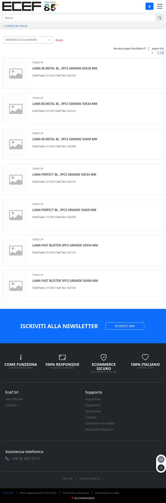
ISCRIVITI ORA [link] (125, 326)
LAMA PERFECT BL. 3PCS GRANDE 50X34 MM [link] (64, 174)
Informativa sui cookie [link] (107, 492)
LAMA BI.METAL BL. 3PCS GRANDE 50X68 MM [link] (64, 139)
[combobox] (27, 40)
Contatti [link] (11, 405)
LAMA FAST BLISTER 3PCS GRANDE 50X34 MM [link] (65, 245)
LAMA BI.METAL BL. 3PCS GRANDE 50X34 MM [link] (64, 104)
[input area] (79, 17)
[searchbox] (50, 45)
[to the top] (161, 467)
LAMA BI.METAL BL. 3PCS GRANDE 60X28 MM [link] (64, 68)
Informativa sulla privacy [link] (76, 492)
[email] (161, 459)
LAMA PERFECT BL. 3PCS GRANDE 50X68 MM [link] (64, 210)
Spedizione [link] (93, 411)
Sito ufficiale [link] (14, 399)
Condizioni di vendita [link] (100, 423)
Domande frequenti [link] (99, 429)
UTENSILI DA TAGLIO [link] (14, 26)
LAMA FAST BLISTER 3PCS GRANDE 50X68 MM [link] (65, 281)
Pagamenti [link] (93, 405)
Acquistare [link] (93, 399)
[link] (30, 5)
